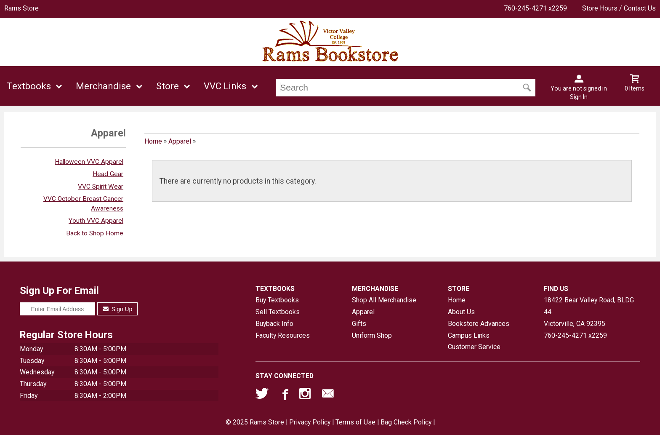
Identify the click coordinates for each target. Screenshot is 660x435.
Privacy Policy (309, 422)
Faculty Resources (282, 335)
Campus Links (469, 335)
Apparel (179, 141)
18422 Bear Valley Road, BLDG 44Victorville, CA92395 (589, 311)
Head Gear (108, 174)
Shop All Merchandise (384, 300)
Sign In (579, 96)
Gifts (359, 324)
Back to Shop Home (94, 233)
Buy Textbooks (277, 300)
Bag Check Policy (406, 422)
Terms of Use (355, 422)
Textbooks (29, 86)
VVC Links (225, 86)
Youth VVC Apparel (96, 220)
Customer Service (474, 347)
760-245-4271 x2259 (535, 8)
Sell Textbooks (277, 312)
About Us (461, 312)
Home (153, 141)
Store (167, 86)
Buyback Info (274, 324)
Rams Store (21, 8)
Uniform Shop (372, 335)
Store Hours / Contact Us (619, 8)
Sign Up (118, 309)
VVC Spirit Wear (100, 186)
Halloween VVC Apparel (89, 161)
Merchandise (103, 86)
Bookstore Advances (478, 324)
